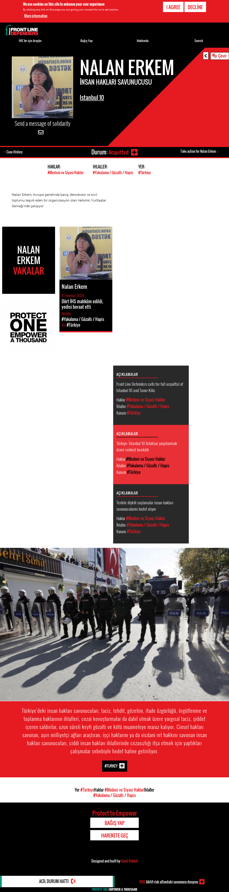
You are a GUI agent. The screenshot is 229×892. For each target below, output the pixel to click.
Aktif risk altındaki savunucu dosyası (168, 882)
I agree (173, 7)
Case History (15, 152)
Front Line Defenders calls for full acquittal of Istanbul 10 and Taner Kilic (149, 386)
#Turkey (111, 765)
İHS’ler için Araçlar (30, 40)
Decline (195, 7)
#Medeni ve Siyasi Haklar (66, 172)
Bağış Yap (86, 40)
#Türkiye (144, 172)
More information (35, 15)
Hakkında (143, 40)
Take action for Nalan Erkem (198, 151)
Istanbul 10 (93, 97)
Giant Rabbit (129, 860)
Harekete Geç (114, 835)
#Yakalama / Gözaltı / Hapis (113, 172)
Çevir (222, 56)
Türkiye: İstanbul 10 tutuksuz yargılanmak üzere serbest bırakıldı (146, 446)
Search (198, 40)
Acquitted (118, 152)
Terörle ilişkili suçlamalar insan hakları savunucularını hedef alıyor (144, 505)
